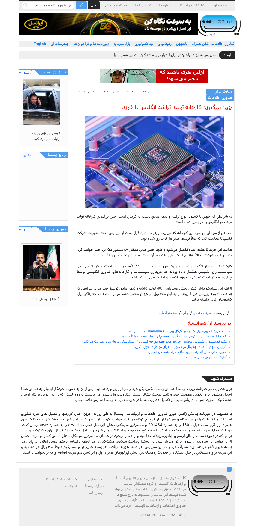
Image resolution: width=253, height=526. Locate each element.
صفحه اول (219, 5)
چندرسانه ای (60, 44)
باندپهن (182, 44)
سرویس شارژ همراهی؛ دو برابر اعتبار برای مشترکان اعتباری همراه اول (164, 55)
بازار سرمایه (121, 44)
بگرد (81, 5)
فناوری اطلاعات (223, 44)
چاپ (185, 313)
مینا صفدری (201, 313)
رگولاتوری (165, 44)
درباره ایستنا (94, 486)
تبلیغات (71, 486)
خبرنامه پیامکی (116, 5)
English (39, 44)
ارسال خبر (96, 493)
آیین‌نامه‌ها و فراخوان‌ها (91, 44)
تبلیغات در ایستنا (192, 5)
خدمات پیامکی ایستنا (61, 479)
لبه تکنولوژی (144, 44)
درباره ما (165, 5)
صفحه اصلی (168, 313)
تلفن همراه (200, 44)
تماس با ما (143, 5)
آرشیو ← (25, 72)
